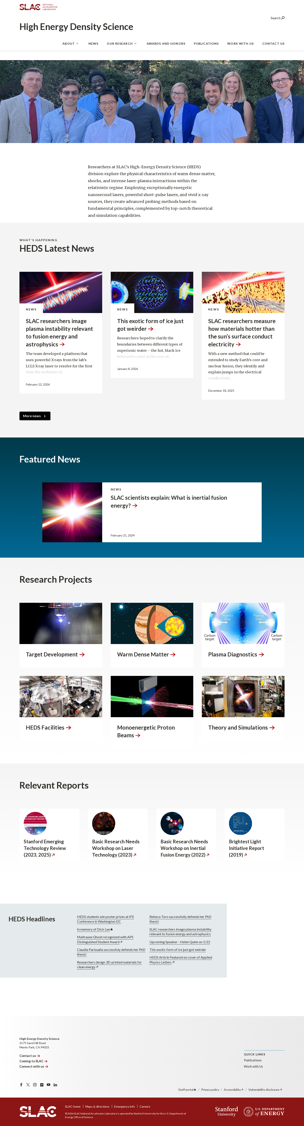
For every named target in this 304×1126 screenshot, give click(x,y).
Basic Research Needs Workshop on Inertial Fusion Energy (185, 848)
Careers (145, 1106)
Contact (29, 1056)
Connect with (33, 1066)
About (68, 46)
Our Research (120, 46)
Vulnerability (265, 1089)
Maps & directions (97, 1106)
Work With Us (240, 46)
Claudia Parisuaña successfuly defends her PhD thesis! (87, 951)
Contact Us (273, 46)
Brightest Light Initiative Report (246, 848)
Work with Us (253, 1066)
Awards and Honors (166, 46)
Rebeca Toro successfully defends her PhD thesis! (156, 919)
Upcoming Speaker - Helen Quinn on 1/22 (155, 942)
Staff (187, 1089)
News (93, 46)
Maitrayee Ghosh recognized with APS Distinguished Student (81, 939)
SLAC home (73, 1106)
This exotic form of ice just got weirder (153, 949)
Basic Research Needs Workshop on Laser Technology (116, 848)
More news (32, 416)
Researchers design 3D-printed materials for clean (85, 964)
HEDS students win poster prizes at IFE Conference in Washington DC (81, 919)
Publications (206, 46)
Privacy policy (210, 1089)
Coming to (33, 1061)
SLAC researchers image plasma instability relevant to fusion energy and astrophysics (156, 931)
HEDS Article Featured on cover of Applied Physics (156, 959)
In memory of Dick (71, 929)
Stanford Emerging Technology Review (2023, (45, 848)
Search (278, 20)
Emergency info (124, 1106)
